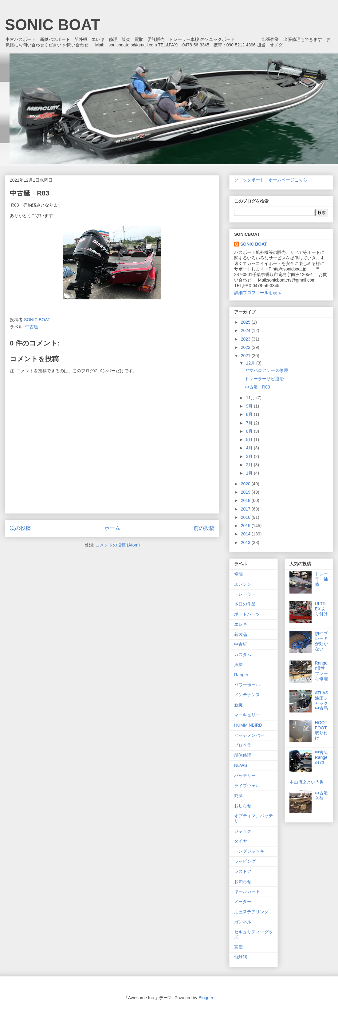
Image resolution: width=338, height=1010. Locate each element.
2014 (246, 533)
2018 (246, 500)
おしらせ (242, 805)
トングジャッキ (249, 851)
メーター (242, 901)
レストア (242, 871)
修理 (238, 573)
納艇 (238, 795)
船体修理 (242, 755)
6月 (250, 431)
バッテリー (245, 775)
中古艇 (31, 326)
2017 (246, 509)
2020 (246, 483)
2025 (246, 322)
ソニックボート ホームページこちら (270, 179)
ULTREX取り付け (321, 609)
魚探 (238, 664)
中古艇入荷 (321, 796)
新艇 (238, 704)
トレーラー (245, 594)
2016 (246, 517)
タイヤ (240, 840)
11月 (251, 397)
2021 (246, 355)
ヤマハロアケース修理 (266, 370)
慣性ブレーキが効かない (321, 641)
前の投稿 (204, 528)
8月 (250, 414)
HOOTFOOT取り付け (321, 730)
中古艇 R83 (257, 387)
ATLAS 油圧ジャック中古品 (321, 700)
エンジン (242, 584)
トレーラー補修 (321, 579)
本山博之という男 (306, 781)
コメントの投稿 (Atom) (118, 544)
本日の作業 (245, 604)
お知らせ (242, 881)
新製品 (240, 634)
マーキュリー (247, 714)
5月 (250, 439)
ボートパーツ (247, 614)
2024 (246, 330)
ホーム (112, 528)
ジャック (242, 831)
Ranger (241, 674)
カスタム (242, 654)
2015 (246, 525)
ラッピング (245, 861)
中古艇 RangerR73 (323, 757)
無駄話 (240, 957)
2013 (246, 542)
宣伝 (238, 947)
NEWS (240, 765)
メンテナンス (247, 694)
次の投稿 (20, 528)
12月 (251, 363)
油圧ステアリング (251, 911)
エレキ (240, 624)
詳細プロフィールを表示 (257, 292)
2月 (250, 464)
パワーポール (247, 684)
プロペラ (242, 745)
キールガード (247, 891)
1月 (250, 473)
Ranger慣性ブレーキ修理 (321, 671)
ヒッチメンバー (249, 735)
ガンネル (242, 921)
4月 (250, 447)
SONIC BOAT (52, 25)
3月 (250, 456)
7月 (250, 422)
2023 (246, 339)
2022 (246, 347)
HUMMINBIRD (248, 725)
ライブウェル (247, 785)
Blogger (205, 997)
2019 (246, 492)
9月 (250, 406)
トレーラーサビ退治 (264, 378)
